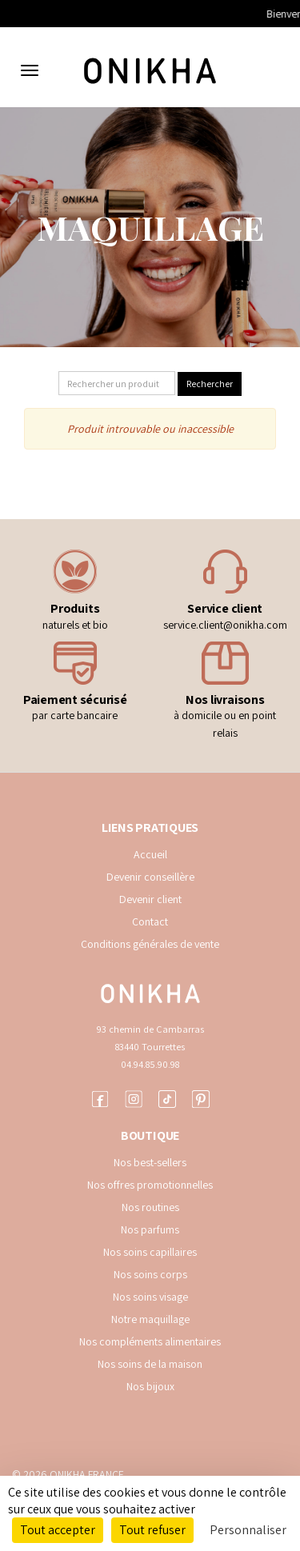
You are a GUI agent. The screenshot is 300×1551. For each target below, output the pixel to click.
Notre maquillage (150, 1319)
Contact (150, 921)
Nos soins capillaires (150, 1252)
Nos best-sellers (150, 1162)
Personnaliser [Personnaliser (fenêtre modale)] (248, 1529)
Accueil (150, 854)
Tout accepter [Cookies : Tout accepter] (57, 1529)
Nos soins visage (150, 1296)
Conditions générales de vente (150, 944)
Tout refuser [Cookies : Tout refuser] (152, 1529)
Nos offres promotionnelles (150, 1184)
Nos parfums (150, 1229)
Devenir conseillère (150, 876)
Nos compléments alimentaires (150, 1341)
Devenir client (150, 899)
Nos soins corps (150, 1274)
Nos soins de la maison (150, 1364)
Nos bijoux (150, 1386)
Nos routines (150, 1207)
